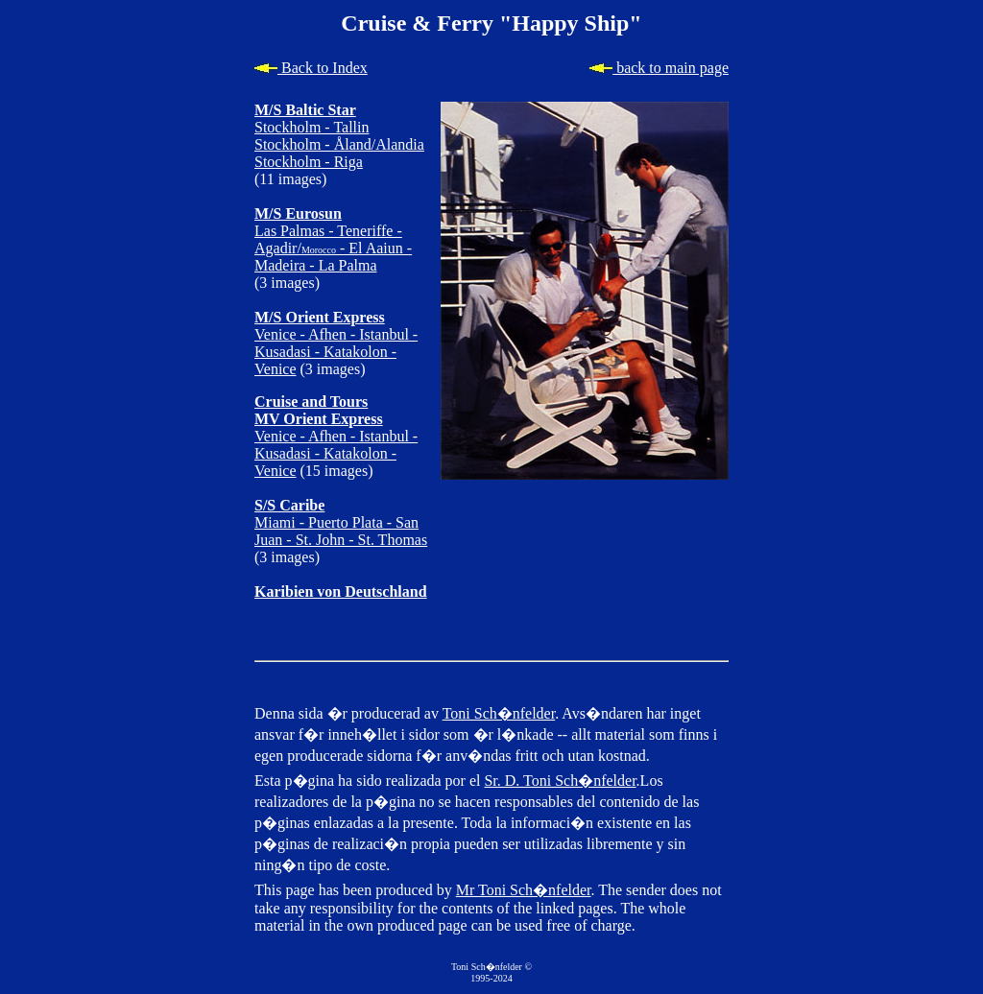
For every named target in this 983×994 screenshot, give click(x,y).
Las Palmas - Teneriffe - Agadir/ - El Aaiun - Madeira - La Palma (333, 239)
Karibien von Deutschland (340, 591)
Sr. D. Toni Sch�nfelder (559, 780)
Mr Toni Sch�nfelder (523, 890)
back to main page (659, 67)
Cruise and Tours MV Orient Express (318, 410)
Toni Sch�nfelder (499, 713)
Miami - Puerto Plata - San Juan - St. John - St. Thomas (340, 522)
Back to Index (311, 67)
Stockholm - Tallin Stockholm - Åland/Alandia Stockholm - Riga (339, 136)
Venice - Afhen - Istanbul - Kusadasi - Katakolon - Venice (336, 343)
